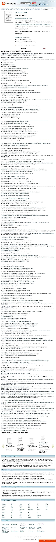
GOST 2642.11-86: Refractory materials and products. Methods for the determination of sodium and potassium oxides (22, 208)
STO (38, 510)
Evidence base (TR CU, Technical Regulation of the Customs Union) (5, 531)
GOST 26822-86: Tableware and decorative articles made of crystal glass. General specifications (19, 213)
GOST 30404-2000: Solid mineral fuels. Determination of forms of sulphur (14, 237)
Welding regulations (41, 531)
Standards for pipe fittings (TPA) (40, 524)
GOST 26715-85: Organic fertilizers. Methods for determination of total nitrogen (15, 212)
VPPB (47, 506)
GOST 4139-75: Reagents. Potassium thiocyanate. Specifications (13, 102)
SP (37, 507)
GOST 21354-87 (20, 444)
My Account (44, 3)
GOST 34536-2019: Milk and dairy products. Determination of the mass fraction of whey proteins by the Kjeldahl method (23, 273)
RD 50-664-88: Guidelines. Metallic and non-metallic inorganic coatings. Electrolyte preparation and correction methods (23, 406)
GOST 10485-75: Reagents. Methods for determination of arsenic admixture (15, 68)
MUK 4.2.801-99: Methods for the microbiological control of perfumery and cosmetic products (18, 381)
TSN (38, 517)
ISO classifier (3, 55)
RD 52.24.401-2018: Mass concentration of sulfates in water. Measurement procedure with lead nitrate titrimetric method (23, 415)
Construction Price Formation (5, 528)
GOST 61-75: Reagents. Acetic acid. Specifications (10, 114)
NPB (12, 515)
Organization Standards (22, 531)
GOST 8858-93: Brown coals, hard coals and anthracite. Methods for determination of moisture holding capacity (21, 302)
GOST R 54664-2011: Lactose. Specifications (9, 345)
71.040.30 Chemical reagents (34, 55)
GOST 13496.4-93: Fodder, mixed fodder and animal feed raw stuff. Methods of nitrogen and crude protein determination (23, 141)
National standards (4, 57)
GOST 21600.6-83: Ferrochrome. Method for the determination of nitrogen (14, 178)
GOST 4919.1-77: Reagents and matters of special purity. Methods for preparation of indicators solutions (20, 110)
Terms (46, 1)
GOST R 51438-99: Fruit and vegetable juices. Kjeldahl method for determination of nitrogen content (19, 323)
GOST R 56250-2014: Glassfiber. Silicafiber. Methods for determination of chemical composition (18, 355)
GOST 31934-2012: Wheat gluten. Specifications (10, 250)
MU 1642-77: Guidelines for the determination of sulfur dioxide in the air (14, 367)
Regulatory (36, 1)
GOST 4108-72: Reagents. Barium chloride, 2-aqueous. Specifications (14, 100)
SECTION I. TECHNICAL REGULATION (17, 8)
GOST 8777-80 (9, 445)
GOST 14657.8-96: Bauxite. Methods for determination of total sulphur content (15, 148)
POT (20, 515)
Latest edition (26, 59)
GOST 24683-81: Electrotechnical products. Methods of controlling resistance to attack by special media (20, 191)
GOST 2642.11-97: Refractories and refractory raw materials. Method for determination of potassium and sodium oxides (23, 210)
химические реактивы (27, 39)
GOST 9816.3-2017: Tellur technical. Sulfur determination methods (13, 318)
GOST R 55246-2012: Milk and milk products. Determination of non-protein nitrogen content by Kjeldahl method (21, 350)
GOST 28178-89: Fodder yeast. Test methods (9, 220)
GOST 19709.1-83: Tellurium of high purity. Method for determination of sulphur (15, 166)
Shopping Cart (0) (43, 4)
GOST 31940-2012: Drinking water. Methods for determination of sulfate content (15, 252)
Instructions (4, 510)
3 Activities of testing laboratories (41, 8)
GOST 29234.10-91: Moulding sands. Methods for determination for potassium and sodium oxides (19, 229)
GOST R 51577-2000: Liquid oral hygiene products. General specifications (14, 328)
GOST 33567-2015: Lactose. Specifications (9, 264)
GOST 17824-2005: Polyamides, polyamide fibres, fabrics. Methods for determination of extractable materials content (22, 159)
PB (20, 510)
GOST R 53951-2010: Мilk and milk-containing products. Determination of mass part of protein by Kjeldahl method (22, 338)
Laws (3, 512)
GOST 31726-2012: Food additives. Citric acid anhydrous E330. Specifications (15, 248)
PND (20, 514)
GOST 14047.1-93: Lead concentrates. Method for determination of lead (14, 145)
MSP (12, 509)
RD (29, 506)
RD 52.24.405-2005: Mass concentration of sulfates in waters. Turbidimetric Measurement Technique (19, 418)
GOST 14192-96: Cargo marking (7, 78)
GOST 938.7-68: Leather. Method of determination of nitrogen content (14, 314)
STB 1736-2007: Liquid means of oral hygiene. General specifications (14, 430)
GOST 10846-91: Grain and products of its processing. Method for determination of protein (17, 126)
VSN (46, 509)
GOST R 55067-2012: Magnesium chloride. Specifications (11, 348)
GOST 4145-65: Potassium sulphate (7, 64)
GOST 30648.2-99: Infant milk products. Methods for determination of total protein (16, 242)
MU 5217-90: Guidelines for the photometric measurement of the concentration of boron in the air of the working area (22, 375)
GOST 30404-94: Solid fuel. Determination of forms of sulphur (12, 239)
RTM (29, 515)
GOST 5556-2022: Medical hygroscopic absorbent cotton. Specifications (14, 285)
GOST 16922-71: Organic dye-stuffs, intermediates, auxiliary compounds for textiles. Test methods (19, 153)
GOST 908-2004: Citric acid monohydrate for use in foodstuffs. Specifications (15, 313)
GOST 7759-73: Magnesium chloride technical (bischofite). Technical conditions (15, 290)
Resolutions (30, 509)
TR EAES (39, 515)
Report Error (33, 45)
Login (40, 3)
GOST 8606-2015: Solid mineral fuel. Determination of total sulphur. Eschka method (16, 295)
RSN (29, 514)
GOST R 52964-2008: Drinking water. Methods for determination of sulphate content (16, 331)
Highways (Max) (14, 524)
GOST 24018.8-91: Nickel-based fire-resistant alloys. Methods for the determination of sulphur (18, 188)
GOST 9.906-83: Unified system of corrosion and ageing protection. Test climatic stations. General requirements (21, 311)
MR (11, 506)
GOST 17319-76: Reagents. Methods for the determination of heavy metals (15, 80)
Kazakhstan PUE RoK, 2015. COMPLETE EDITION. (43, 444)
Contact (53, 1)
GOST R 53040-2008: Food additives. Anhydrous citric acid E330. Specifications (16, 333)
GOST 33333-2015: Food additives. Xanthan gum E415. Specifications (14, 263)
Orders (21, 506)
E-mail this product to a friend (22, 45)
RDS (29, 507)
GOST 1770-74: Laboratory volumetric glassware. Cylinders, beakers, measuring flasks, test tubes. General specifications (23, 82)
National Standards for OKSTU (23, 528)
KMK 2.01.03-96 (31, 445)
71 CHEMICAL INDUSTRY (12, 55)
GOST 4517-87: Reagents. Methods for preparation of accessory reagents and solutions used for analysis (20, 109)
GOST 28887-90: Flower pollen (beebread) (9, 227)
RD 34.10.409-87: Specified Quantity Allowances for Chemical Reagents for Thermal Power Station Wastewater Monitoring (23, 404)
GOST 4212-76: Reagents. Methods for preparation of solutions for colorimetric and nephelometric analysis (20, 105)
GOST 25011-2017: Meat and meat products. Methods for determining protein (15, 198)
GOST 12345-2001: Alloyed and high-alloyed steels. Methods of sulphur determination (17, 128)
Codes (3, 502)
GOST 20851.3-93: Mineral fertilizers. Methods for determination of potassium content (17, 173)
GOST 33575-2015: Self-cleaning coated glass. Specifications (12, 266)
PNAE (21, 512)
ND (11, 514)
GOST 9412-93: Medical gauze (7, 316)
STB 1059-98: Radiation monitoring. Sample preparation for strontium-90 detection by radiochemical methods (21, 428)
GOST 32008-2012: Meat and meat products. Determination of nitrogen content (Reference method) (19, 255)
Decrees (3, 506)
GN (3, 507)
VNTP (47, 504)
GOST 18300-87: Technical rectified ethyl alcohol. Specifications (13, 83)
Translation (32, 1)
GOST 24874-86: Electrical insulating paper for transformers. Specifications (15, 193)
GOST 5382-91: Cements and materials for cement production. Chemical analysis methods (18, 283)
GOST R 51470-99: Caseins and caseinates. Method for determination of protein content (17, 326)
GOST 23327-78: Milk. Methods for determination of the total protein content (15, 185)
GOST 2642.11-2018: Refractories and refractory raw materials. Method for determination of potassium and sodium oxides (23, 207)
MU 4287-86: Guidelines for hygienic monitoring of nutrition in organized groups (15, 373)
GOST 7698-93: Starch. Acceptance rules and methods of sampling (13, 288)
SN (37, 504)
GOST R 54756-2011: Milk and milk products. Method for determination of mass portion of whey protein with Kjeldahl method (24, 347)
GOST (3, 509)
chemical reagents (26, 37)
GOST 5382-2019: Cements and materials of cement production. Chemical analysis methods (18, 281)
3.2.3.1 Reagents (38, 9)
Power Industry (31, 524)
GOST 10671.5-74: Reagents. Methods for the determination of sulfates (14, 123)
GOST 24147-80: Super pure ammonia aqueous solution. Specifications (14, 88)
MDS (3, 517)
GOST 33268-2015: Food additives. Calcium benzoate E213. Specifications (15, 261)
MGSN (12, 502)
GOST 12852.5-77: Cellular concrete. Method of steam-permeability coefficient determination (18, 135)
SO (37, 506)
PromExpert (6, 8)
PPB (20, 517)
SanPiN (29, 517)
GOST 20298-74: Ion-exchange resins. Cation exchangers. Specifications (14, 87)
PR (29, 502)
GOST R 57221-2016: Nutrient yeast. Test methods (10, 357)
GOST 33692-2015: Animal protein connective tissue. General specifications (15, 269)
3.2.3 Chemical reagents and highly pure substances (24, 9)
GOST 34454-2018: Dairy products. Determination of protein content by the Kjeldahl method (18, 271)
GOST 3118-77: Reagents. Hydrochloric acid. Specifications (12, 95)
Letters (3, 514)
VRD (46, 507)
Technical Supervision (39, 528)
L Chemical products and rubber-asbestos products (39, 59)
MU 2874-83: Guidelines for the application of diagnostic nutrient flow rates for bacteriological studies (19, 369)
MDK (3, 515)
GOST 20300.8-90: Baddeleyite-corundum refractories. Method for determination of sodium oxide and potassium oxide (23, 168)
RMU (29, 510)
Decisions (4, 504)
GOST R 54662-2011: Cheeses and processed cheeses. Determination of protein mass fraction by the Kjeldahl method (23, 343)
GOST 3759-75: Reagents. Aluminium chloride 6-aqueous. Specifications (14, 97)
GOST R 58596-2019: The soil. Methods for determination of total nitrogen (14, 362)
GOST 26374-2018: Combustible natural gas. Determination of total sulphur (15, 205)
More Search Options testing (32, 5)
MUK (12, 510)
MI (11, 504)
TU (46, 502)
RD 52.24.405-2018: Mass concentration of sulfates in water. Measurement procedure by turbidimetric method (21, 420)
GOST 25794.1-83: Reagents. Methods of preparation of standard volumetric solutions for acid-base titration (21, 92)
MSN (12, 507)
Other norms (22, 509)
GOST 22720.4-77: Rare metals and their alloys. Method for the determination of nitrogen (17, 181)
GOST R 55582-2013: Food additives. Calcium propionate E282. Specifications (15, 352)
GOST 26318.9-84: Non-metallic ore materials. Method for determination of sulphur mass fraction (19, 203)
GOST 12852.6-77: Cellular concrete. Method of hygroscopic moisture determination (16, 136)
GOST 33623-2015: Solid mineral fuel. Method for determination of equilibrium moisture (17, 268)
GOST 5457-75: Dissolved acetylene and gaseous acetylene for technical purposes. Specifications (19, 112)
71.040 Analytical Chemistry (23, 55)
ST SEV (38, 509)
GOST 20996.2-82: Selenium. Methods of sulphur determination (13, 176)
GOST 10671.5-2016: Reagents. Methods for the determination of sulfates (14, 121)
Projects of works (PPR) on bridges (32, 528)
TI (37, 512)
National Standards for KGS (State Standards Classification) (12, 59)
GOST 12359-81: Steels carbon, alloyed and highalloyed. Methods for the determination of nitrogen (19, 131)
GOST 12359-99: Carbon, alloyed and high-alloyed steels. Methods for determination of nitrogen (18, 133)
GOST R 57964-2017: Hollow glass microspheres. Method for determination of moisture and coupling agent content (22, 358)
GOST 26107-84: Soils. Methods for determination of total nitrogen (13, 200)
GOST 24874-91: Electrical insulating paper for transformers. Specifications (15, 195)
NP (11, 517)
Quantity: (17, 41)
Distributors (42, 1)
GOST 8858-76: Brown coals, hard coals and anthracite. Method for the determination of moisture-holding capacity (22, 300)
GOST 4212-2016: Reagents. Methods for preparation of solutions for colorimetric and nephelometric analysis (21, 276)
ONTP (21, 504)
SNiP (38, 502)
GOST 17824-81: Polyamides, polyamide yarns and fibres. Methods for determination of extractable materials (21, 161)
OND (21, 502)
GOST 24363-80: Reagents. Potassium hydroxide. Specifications (13, 190)
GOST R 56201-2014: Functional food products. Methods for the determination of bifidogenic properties (20, 353)
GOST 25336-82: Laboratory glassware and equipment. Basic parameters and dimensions (17, 90)
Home (28, 1)
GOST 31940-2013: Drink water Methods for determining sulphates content (15, 253)
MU (11, 512)
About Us (49, 1)
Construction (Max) (5, 524)
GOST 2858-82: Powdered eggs (7, 224)
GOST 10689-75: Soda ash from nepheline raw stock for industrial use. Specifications (17, 124)
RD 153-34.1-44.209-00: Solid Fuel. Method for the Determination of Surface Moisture (17, 400)
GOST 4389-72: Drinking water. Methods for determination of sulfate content (15, 280)
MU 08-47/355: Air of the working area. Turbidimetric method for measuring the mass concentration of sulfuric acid (22, 365)
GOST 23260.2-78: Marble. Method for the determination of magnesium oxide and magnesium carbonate (20, 183)
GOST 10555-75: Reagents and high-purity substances (11, 70)
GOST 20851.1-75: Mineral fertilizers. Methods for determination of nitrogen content (16, 171)
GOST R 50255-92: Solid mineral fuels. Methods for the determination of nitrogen (16, 321)
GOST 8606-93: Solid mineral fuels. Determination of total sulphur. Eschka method (16, 298)
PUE (29, 504)
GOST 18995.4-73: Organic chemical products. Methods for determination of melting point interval (19, 164)
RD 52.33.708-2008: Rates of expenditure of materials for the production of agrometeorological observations (21, 425)
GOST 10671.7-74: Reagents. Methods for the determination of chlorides (14, 73)
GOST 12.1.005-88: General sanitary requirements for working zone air (14, 75)
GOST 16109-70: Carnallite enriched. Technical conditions (11, 150)
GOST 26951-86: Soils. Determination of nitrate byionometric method (13, 217)
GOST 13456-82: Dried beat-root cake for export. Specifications (12, 138)
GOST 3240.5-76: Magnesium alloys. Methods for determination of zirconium (15, 259)
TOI (37, 514)
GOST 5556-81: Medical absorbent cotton (8, 286)
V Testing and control (30, 8)
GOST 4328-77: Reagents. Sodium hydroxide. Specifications (12, 107)
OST (20, 507)
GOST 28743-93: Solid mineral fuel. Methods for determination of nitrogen (14, 225)
